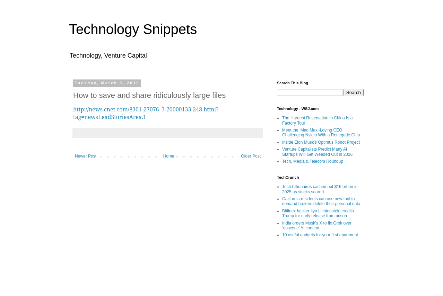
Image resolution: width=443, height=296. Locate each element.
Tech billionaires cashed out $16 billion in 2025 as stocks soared (319, 189)
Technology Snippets (133, 29)
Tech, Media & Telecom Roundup (312, 161)
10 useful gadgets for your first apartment (320, 234)
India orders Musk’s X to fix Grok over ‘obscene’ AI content (316, 225)
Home (168, 156)
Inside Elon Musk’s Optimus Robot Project (321, 142)
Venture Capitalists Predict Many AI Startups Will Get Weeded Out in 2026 (317, 152)
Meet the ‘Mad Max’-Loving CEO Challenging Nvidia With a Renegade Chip (321, 132)
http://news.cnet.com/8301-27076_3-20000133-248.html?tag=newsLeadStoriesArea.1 (146, 113)
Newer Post (85, 156)
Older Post (251, 156)
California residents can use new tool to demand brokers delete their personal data (321, 201)
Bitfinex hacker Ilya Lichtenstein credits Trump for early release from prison (318, 213)
